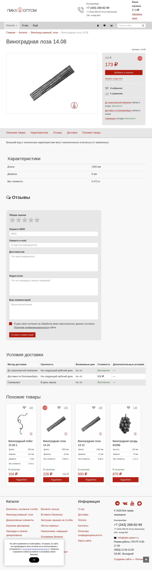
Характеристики (39, 132)
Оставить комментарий (22, 335)
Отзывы (57, 132)
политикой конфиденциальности (36, 549)
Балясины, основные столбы (22, 509)
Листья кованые (50, 525)
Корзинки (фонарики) (18, 525)
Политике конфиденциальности (31, 327)
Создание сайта (123, 559)
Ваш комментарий (20, 300)
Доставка (72, 132)
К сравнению (116, 93)
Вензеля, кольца (50, 509)
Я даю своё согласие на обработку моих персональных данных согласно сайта (52, 325)
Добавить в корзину (123, 72)
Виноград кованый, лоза (19, 514)
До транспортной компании (118, 102)
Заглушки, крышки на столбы (57, 520)
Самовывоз (110, 118)
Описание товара (15, 132)
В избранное (116, 88)
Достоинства (16, 252)
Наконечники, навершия (54, 531)
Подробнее (21, 480)
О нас (25, 25)
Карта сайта (84, 540)
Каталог (11, 25)
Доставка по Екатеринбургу (118, 110)
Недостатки (16, 276)
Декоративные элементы (20, 520)
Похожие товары (91, 132)
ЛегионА (140, 559)
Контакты (83, 525)
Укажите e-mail (17, 240)
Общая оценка (17, 215)
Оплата (82, 520)
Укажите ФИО (17, 229)
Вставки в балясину (52, 514)
